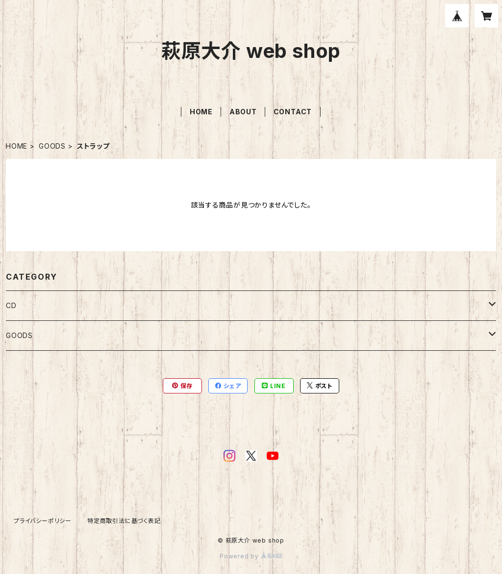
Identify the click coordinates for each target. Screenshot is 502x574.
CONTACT (293, 111)
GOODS (52, 146)
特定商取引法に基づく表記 (124, 520)
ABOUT (243, 111)
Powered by (251, 556)
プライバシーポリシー (43, 520)
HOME (201, 111)
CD (11, 305)
